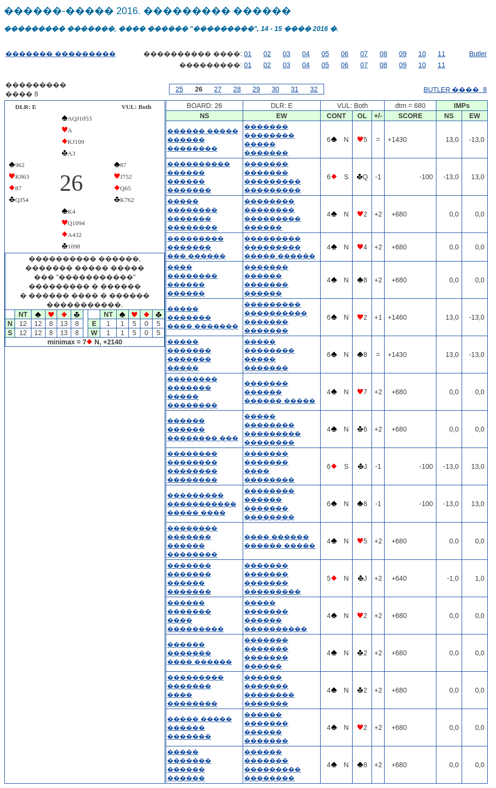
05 (325, 54)
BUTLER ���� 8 (455, 89)
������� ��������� (60, 54)
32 (314, 89)
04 (306, 54)
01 (248, 54)
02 (267, 54)
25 (180, 89)
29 (256, 89)
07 (364, 54)
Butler (478, 54)
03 (287, 54)
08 (384, 54)
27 (218, 89)
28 (237, 89)
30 (275, 89)
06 (345, 54)
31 (294, 89)
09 (403, 54)
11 (442, 54)
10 (422, 54)
